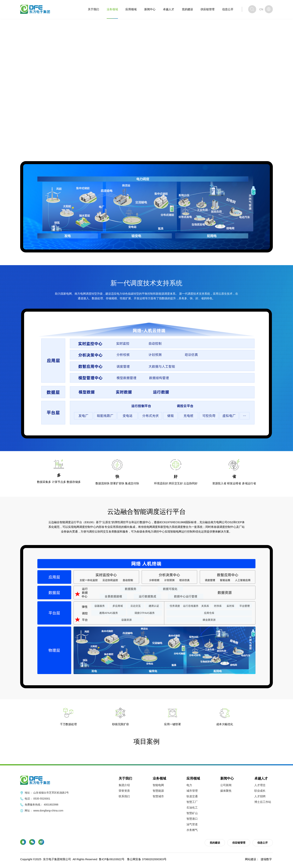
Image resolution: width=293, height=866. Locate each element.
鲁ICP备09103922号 (111, 859)
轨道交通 (192, 796)
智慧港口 (192, 818)
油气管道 (192, 824)
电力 (189, 785)
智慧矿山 (192, 813)
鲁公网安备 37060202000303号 (146, 859)
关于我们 (93, 9)
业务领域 (112, 9)
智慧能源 (158, 790)
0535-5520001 (41, 798)
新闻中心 (149, 9)
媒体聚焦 (226, 790)
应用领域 (131, 9)
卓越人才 (168, 9)
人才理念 (260, 785)
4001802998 (51, 804)
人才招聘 (260, 796)
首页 (41, 142)
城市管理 (192, 790)
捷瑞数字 (266, 859)
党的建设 (187, 9)
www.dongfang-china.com (48, 810)
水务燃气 (192, 829)
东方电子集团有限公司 (57, 859)
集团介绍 (124, 785)
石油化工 (192, 807)
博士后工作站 (262, 801)
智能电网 (66, 142)
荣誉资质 (124, 790)
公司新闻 (226, 785)
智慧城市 (158, 796)
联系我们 (124, 796)
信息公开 (227, 9)
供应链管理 (208, 9)
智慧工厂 (192, 801)
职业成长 (260, 790)
